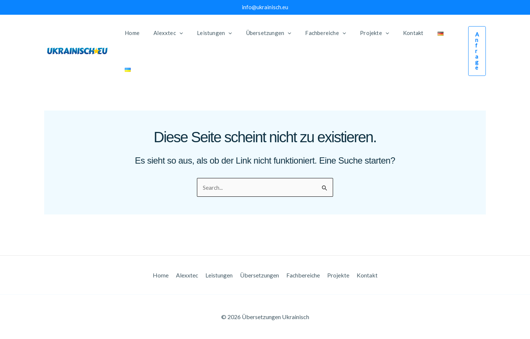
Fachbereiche (302, 274)
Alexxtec (189, 274)
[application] (174, 33)
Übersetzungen (259, 274)
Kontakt (363, 274)
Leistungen (220, 274)
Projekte (336, 274)
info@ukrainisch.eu (265, 7)
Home (164, 274)
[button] (467, 33)
